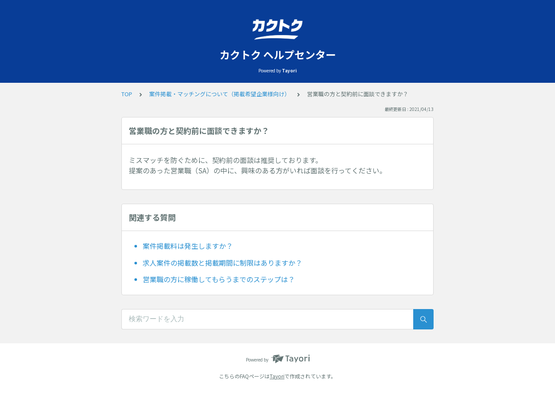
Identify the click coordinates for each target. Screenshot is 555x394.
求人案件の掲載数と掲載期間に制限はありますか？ (222, 262)
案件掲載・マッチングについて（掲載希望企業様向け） (219, 94)
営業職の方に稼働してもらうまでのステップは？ (219, 279)
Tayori (277, 376)
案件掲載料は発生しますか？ (188, 246)
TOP (126, 94)
